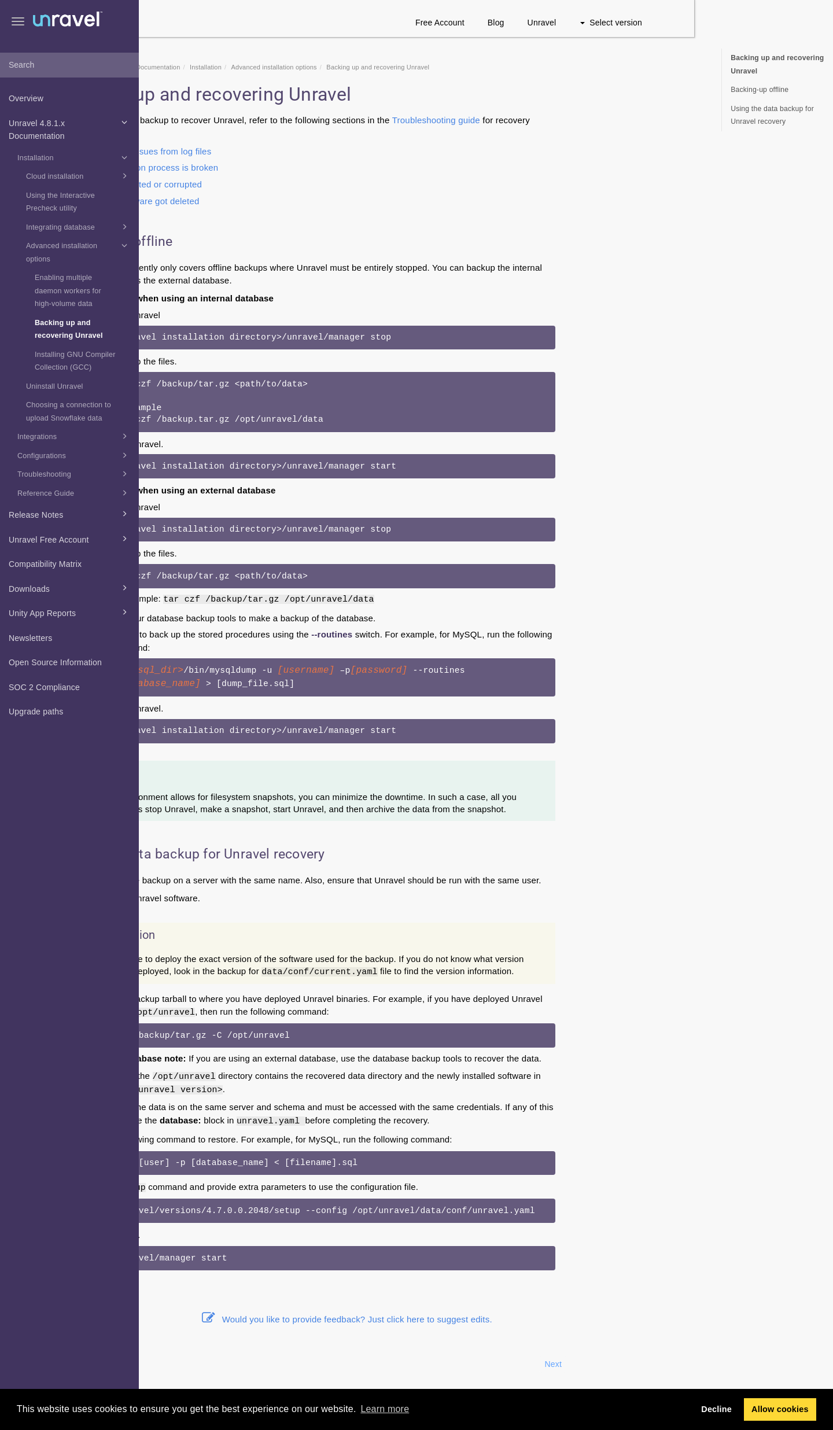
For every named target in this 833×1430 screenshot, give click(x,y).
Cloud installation (78, 175)
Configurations (74, 455)
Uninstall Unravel (54, 386)
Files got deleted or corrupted (282, 184)
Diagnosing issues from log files (287, 151)
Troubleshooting (74, 473)
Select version (750, 22)
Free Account (578, 22)
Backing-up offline (759, 90)
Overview (26, 98)
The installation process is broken (290, 167)
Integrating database (78, 226)
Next (692, 1364)
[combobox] (69, 65)
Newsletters (30, 638)
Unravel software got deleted (281, 201)
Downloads (70, 587)
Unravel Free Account (70, 538)
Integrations (74, 436)
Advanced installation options (78, 251)
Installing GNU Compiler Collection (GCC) (75, 361)
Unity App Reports (70, 612)
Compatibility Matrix (45, 564)
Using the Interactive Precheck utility (60, 202)
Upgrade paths (36, 711)
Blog (634, 22)
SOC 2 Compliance (44, 687)
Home (210, 67)
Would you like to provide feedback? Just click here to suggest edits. (486, 1319)
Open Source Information (55, 662)
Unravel (680, 22)
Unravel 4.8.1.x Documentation (70, 128)
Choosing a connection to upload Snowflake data (68, 411)
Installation (74, 157)
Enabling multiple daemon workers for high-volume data (68, 291)
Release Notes (70, 513)
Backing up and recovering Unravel (69, 329)
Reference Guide (74, 493)
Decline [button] (716, 1409)
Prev (170, 1364)
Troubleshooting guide (575, 120)
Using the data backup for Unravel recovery (772, 115)
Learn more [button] (384, 1409)
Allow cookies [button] (780, 1409)
